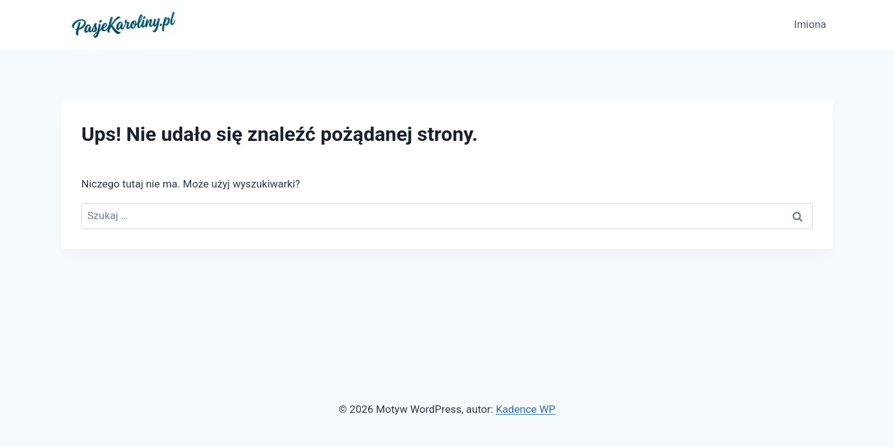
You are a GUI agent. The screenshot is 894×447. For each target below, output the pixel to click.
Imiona (810, 24)
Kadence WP (526, 409)
